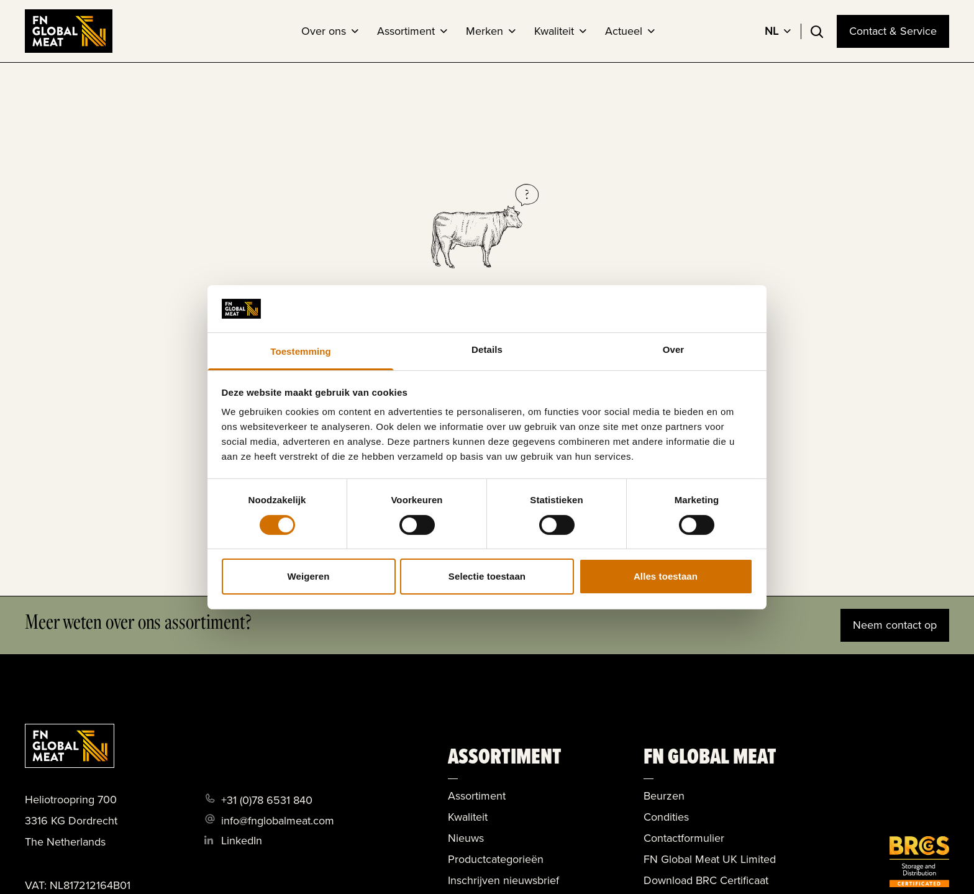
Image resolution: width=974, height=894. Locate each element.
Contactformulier (684, 838)
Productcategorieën (496, 859)
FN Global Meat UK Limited (710, 859)
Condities (666, 817)
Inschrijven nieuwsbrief (503, 880)
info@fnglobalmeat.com (277, 821)
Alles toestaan (666, 576)
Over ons (323, 31)
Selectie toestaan (487, 576)
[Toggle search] (816, 31)
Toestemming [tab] (300, 351)
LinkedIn (241, 840)
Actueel (623, 31)
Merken (484, 31)
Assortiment (406, 31)
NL (771, 31)
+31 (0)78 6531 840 (266, 800)
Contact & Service (893, 31)
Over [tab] (674, 349)
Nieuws (466, 838)
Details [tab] (487, 349)
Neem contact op (895, 625)
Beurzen (664, 796)
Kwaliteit (554, 31)
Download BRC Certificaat (706, 880)
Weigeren (308, 576)
